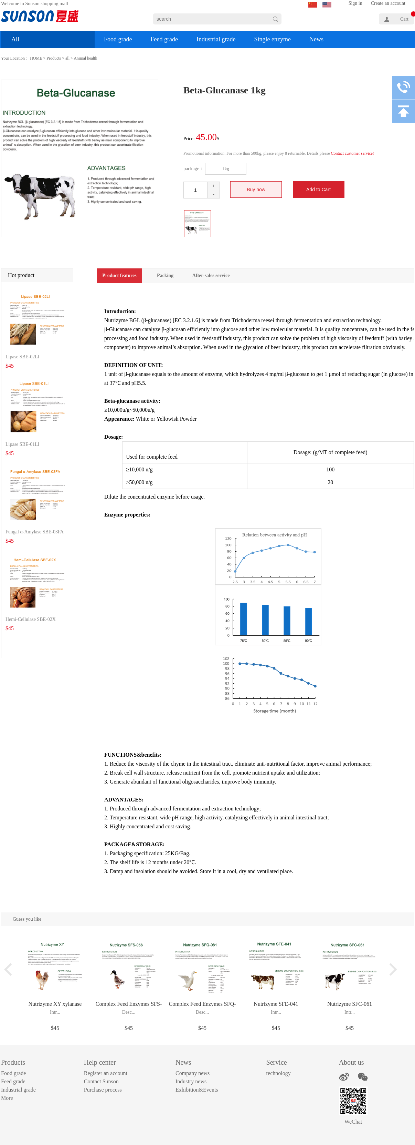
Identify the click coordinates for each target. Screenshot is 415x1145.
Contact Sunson (101, 1081)
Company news (192, 1073)
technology (278, 1073)
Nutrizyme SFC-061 (349, 1004)
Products (53, 58)
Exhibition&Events (196, 1090)
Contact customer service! (352, 153)
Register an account (105, 1073)
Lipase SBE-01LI (22, 444)
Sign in (355, 3)
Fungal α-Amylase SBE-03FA (35, 531)
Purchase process (103, 1090)
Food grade (118, 39)
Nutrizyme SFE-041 (276, 1004)
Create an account (388, 3)
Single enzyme (272, 39)
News (316, 39)
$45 (55, 1028)
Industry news (190, 1081)
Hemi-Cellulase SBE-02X (31, 619)
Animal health (85, 58)
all (67, 58)
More (7, 1098)
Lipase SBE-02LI (22, 356)
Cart (404, 19)
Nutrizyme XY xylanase (55, 1004)
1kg (226, 168)
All (15, 39)
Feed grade (164, 39)
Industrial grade (215, 39)
